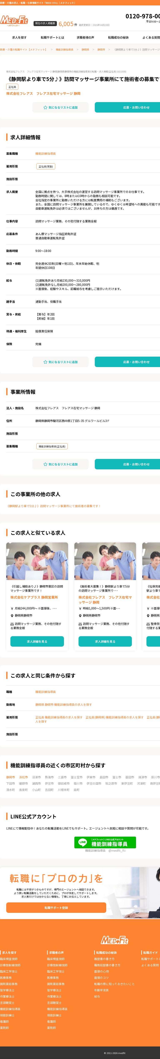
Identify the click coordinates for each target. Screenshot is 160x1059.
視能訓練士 (7, 1015)
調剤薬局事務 (9, 984)
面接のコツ (101, 977)
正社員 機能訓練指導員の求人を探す (59, 717)
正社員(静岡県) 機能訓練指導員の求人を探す (115, 717)
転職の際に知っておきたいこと (114, 984)
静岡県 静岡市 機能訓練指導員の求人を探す (63, 704)
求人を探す (19, 37)
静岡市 (101, 49)
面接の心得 (101, 971)
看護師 (4, 1021)
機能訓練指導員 (64, 49)
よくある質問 (150, 965)
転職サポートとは (52, 37)
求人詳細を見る (37, 641)
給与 (97, 996)
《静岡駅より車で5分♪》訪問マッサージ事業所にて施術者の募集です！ (53, 506)
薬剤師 (4, 1028)
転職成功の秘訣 (118, 37)
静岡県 (85, 49)
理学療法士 (7, 990)
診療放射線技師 (10, 965)
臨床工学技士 (9, 971)
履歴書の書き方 (104, 959)
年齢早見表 (101, 990)
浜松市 (23, 777)
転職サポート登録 (56, 908)
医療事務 (6, 977)
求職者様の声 (85, 37)
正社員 (12, 87)
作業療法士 (7, 996)
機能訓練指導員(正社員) (52, 446)
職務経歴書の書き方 (107, 965)
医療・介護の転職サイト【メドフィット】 (24, 49)
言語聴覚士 (7, 1003)
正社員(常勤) (46, 166)
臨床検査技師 (9, 959)
